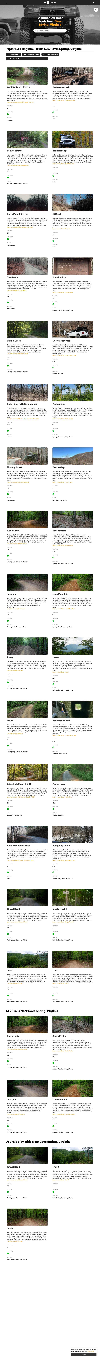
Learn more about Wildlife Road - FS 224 (20, 102)
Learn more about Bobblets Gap (63, 164)
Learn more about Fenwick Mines (18, 165)
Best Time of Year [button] (50, 54)
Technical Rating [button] (31, 54)
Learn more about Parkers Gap (62, 419)
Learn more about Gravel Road (17, 922)
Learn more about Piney (15, 670)
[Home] (50, 2)
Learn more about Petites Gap (62, 482)
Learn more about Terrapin (16, 609)
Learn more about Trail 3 (15, 983)
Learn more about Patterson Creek (63, 100)
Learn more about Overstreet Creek (64, 355)
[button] (6, 2)
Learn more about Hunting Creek (18, 482)
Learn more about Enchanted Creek (64, 735)
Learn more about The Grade (16, 290)
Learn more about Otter (15, 733)
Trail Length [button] (12, 54)
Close (84, 1354)
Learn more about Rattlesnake (17, 544)
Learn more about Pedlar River (62, 797)
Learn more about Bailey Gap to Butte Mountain (23, 419)
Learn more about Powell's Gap (62, 292)
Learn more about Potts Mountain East (20, 227)
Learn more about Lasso (60, 672)
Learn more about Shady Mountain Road (20, 860)
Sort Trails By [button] (13, 59)
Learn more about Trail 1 (60, 983)
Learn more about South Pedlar (62, 545)
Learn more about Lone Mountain (63, 609)
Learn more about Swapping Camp (64, 860)
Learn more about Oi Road (61, 229)
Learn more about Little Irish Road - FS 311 (21, 797)
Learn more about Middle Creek (17, 353)
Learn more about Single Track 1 (63, 922)
